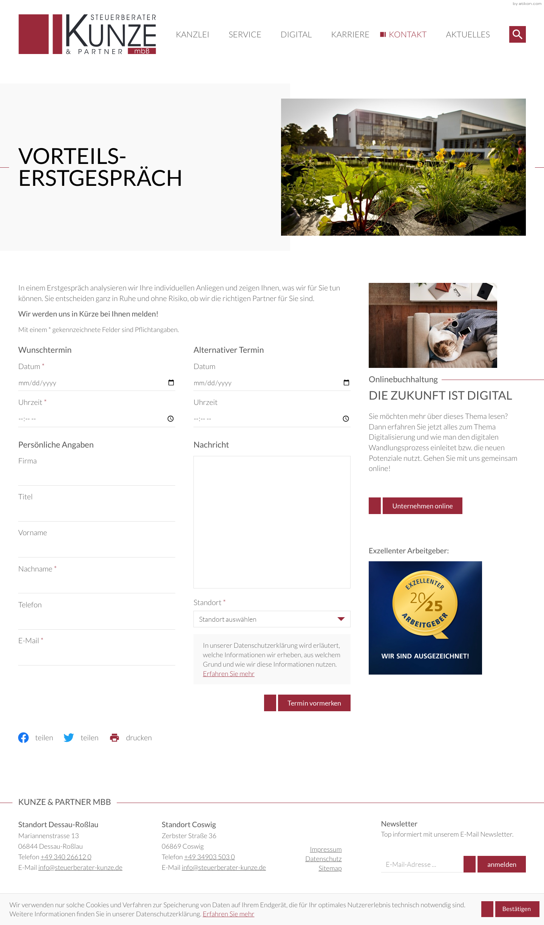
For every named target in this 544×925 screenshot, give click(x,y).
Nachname (37, 568)
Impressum (326, 849)
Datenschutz (323, 858)
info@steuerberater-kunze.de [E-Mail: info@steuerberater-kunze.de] (80, 867)
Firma (27, 460)
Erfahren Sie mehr (229, 673)
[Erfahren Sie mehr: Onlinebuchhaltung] (415, 505)
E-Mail (30, 640)
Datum (31, 366)
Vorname (32, 532)
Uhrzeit (32, 402)
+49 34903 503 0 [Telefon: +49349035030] (209, 856)
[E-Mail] (422, 864)
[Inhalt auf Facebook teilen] (40, 737)
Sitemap (330, 868)
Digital (296, 34)
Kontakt (408, 34)
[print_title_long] (135, 737)
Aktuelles (468, 34)
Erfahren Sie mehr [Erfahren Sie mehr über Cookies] (229, 914)
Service (245, 34)
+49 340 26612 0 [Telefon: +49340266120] (66, 856)
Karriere (350, 34)
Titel (25, 496)
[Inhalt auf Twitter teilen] (86, 737)
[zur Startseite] (87, 34)
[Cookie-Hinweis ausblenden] (510, 909)
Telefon (30, 604)
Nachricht (211, 444)
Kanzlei (192, 34)
